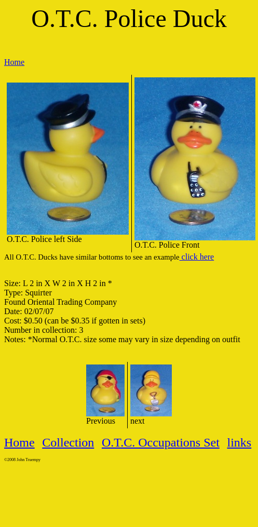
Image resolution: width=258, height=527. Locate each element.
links (239, 442)
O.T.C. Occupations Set (161, 442)
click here (197, 256)
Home (14, 62)
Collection (68, 442)
